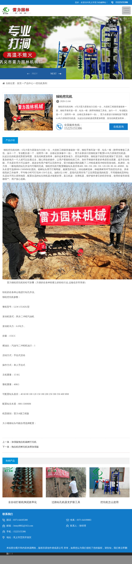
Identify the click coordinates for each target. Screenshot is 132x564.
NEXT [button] (54, 73)
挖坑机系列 (41, 83)
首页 (19, 83)
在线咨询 (118, 126)
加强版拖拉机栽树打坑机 (23, 442)
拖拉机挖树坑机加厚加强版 (25, 447)
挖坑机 (11, 150)
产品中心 (28, 83)
